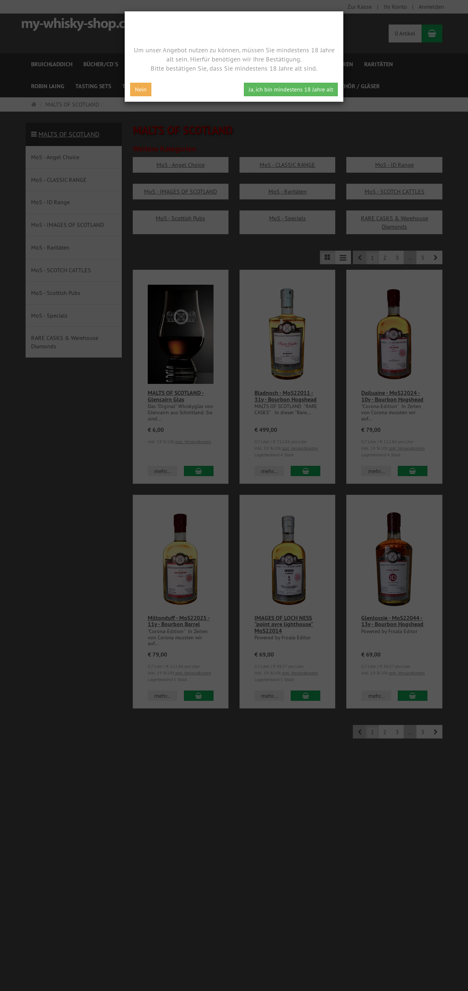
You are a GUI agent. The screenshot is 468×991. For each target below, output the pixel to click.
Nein (141, 89)
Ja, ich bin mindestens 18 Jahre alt (291, 89)
